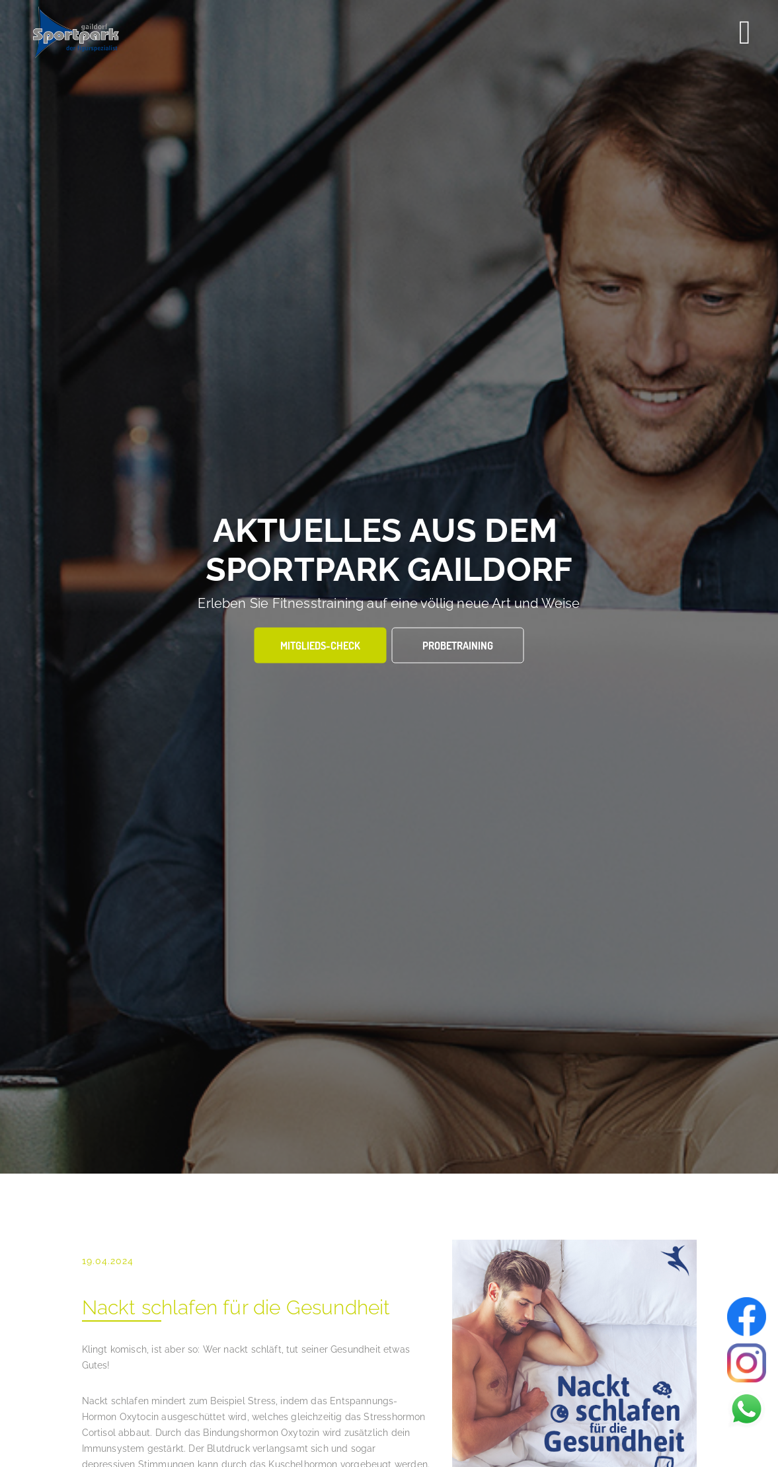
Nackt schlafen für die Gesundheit (236, 1307)
